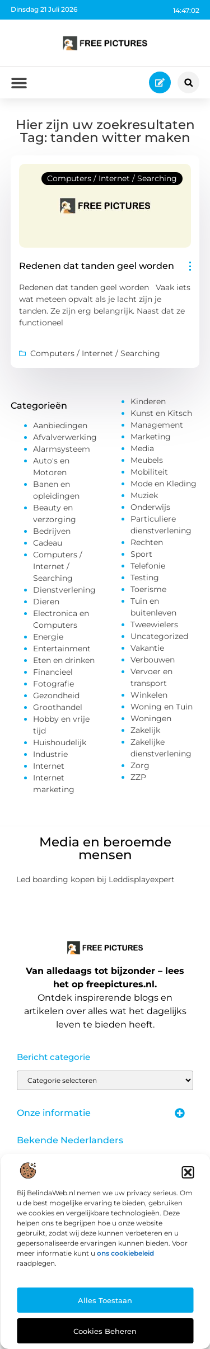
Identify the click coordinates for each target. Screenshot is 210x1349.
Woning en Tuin (161, 707)
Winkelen (148, 695)
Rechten (146, 542)
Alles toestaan (105, 1300)
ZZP (138, 777)
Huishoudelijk (59, 742)
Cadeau (47, 543)
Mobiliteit (149, 472)
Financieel (53, 672)
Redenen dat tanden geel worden (96, 266)
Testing (144, 577)
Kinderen (148, 401)
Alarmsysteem (61, 449)
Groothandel (57, 707)
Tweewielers (154, 624)
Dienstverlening (64, 590)
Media (142, 448)
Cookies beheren (105, 1331)
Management (156, 425)
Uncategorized (159, 636)
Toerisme (148, 589)
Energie (48, 637)
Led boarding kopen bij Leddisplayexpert (95, 879)
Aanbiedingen (60, 425)
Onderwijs (150, 507)
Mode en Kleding (163, 484)
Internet (48, 766)
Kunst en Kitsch (161, 413)
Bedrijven (52, 531)
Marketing (150, 437)
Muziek (144, 495)
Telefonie (147, 566)
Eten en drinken (64, 660)
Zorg (140, 765)
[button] (187, 1172)
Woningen (150, 718)
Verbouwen (152, 660)
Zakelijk (145, 730)
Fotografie (53, 684)
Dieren (46, 602)
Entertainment (62, 648)
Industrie (50, 754)
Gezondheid (56, 695)
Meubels (146, 460)
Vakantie (147, 648)
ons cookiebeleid (125, 1253)
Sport (141, 554)
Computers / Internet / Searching (112, 178)
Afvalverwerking (65, 437)
